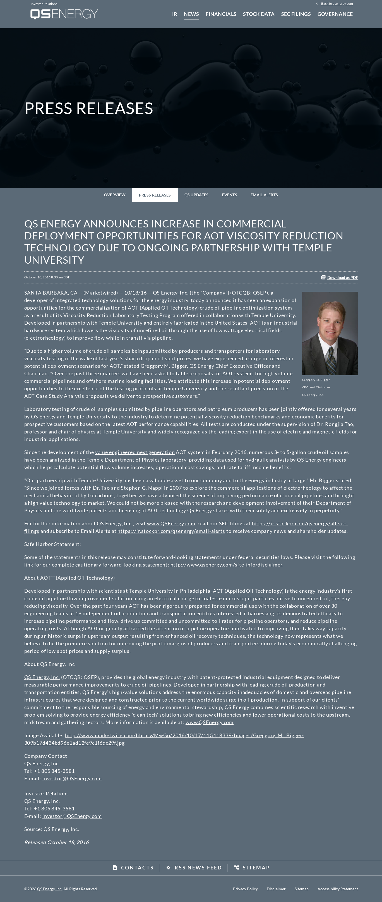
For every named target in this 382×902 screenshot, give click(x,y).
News (191, 14)
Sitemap (252, 867)
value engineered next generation (135, 452)
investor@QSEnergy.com (72, 778)
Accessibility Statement (338, 889)
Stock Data (259, 14)
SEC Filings (296, 14)
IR (174, 14)
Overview (115, 194)
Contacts (133, 867)
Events (229, 194)
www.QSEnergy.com (171, 523)
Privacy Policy (245, 889)
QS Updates (196, 194)
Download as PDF (339, 277)
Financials (221, 14)
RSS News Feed (194, 867)
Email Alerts (264, 194)
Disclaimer (276, 889)
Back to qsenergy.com (337, 3)
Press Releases (155, 195)
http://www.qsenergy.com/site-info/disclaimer (226, 565)
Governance (335, 14)
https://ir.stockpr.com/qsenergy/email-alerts (171, 531)
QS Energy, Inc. (171, 293)
